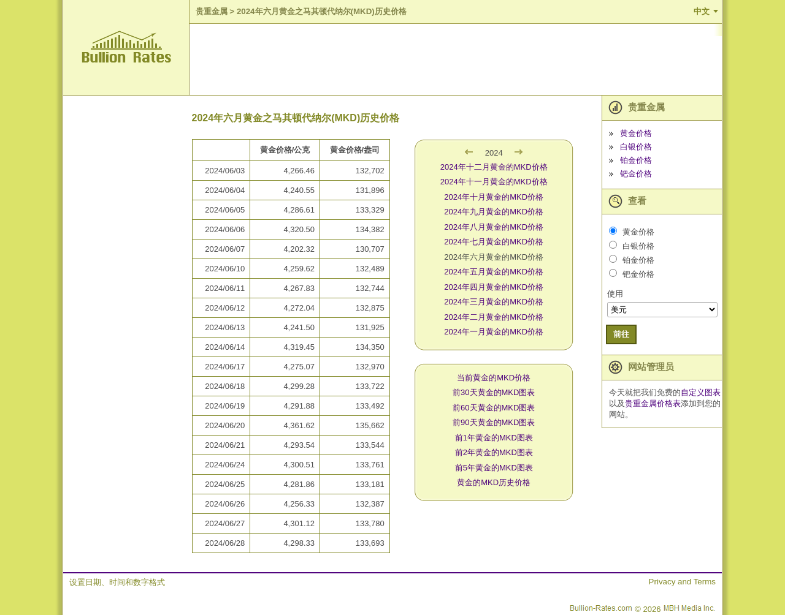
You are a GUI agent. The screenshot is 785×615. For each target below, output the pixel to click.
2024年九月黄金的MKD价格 (493, 211)
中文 (702, 11)
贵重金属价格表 (653, 403)
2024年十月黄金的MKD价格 (493, 197)
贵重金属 (212, 11)
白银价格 (636, 146)
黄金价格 (636, 133)
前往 (621, 334)
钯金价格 (636, 173)
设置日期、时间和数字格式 (117, 582)
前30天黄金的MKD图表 (494, 392)
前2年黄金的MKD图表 (494, 452)
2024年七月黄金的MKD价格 (493, 241)
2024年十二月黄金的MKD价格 (494, 167)
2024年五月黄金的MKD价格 (493, 271)
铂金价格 (636, 160)
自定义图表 (701, 392)
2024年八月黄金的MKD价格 (493, 227)
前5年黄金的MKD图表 (494, 467)
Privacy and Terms (682, 581)
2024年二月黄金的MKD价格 (493, 317)
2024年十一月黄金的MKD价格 (494, 181)
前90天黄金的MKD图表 (494, 422)
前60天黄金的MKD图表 (494, 407)
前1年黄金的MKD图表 (494, 437)
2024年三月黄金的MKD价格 (493, 301)
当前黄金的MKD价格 (493, 377)
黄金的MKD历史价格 (493, 482)
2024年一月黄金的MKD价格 (493, 331)
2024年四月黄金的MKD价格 (493, 287)
